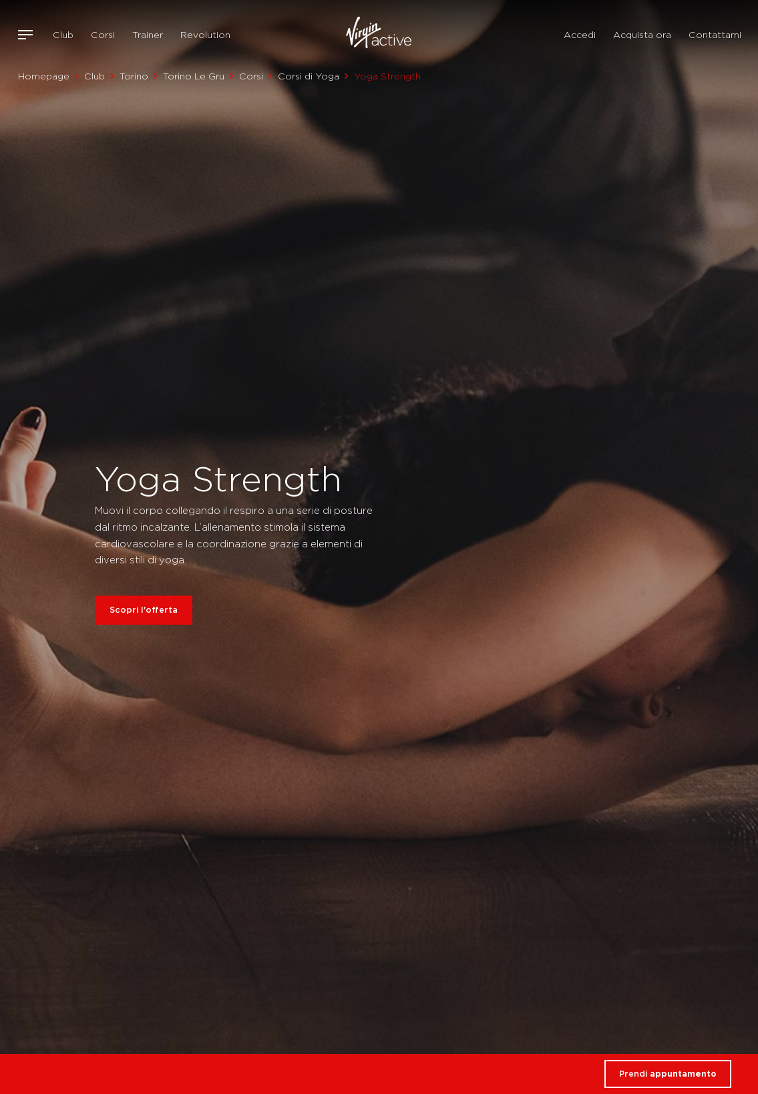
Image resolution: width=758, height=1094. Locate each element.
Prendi (668, 1074)
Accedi (580, 34)
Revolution (205, 34)
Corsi (103, 34)
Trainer (147, 34)
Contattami (715, 34)
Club (63, 34)
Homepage (43, 76)
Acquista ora (642, 34)
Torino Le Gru (193, 76)
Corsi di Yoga (308, 76)
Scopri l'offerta (144, 609)
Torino (134, 76)
